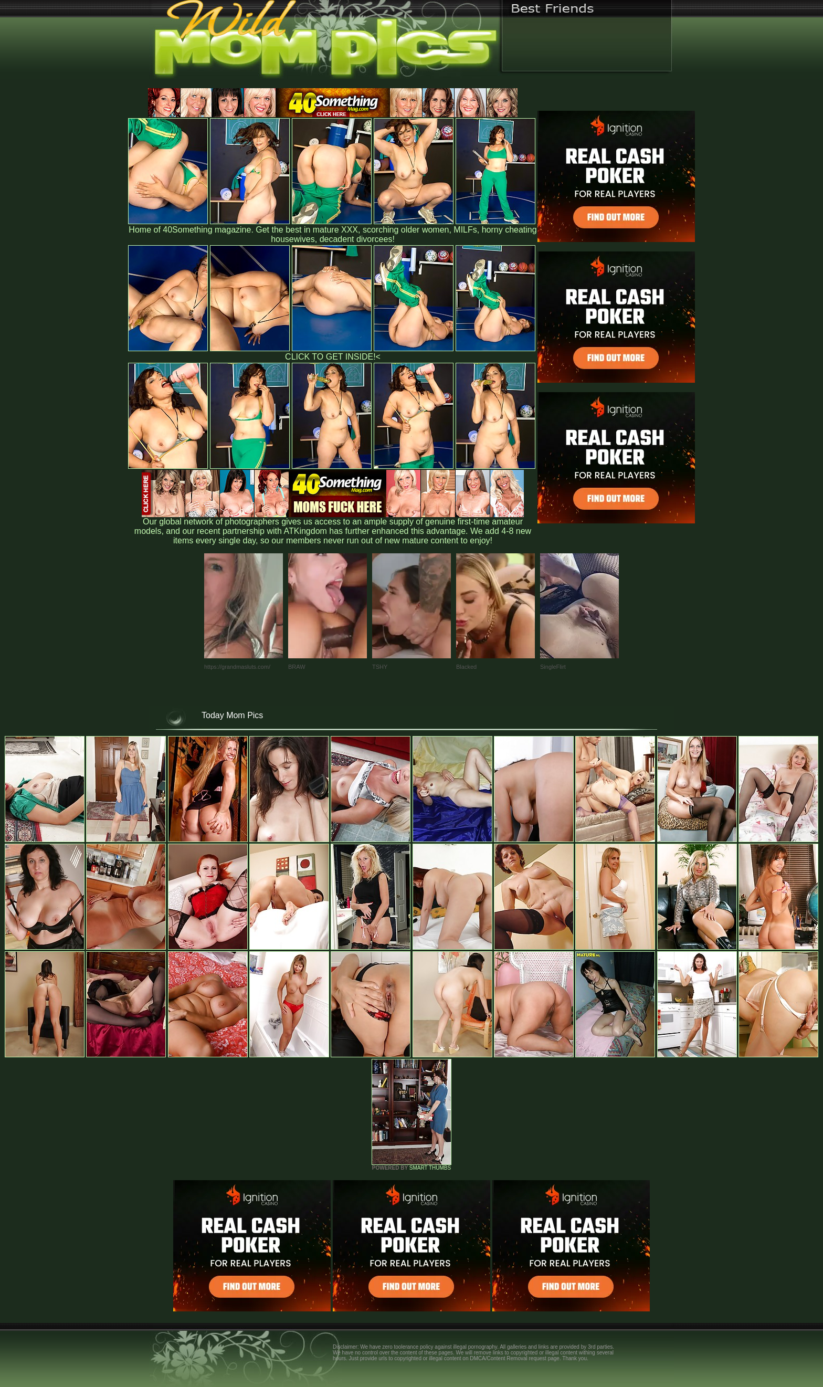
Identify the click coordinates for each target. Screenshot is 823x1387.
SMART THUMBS (430, 1168)
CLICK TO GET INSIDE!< (333, 356)
